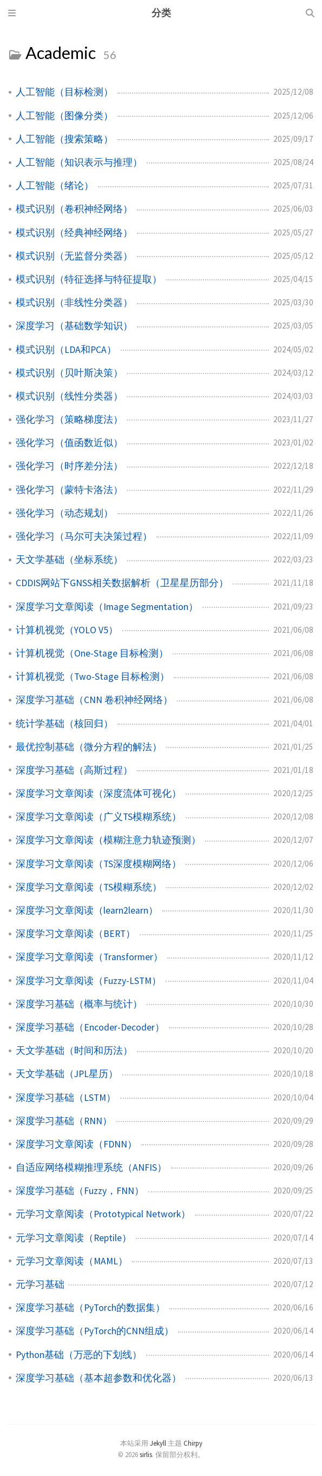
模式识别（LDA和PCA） (66, 350)
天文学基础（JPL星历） (67, 1074)
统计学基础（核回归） (64, 724)
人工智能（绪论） (55, 186)
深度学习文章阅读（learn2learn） (87, 910)
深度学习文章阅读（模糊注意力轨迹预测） (108, 840)
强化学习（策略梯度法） (69, 419)
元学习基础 (40, 1284)
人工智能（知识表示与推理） (79, 162)
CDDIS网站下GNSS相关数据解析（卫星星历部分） (122, 583)
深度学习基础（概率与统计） (79, 1004)
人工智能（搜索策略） (64, 139)
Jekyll (158, 1443)
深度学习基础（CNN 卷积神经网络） (94, 700)
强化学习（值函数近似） (69, 443)
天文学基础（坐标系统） (69, 560)
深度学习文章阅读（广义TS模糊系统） (98, 817)
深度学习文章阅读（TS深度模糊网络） (98, 864)
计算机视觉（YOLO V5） (67, 630)
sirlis (146, 1454)
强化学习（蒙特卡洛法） (69, 490)
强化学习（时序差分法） (69, 466)
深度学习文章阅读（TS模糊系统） (89, 887)
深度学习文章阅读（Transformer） (89, 957)
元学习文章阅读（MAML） (72, 1261)
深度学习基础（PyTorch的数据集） (90, 1308)
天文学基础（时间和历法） (74, 1051)
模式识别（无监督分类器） (74, 256)
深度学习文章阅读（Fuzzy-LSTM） (88, 981)
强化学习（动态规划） (64, 513)
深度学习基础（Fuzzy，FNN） (80, 1191)
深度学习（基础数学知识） (74, 326)
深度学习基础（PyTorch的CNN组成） (95, 1331)
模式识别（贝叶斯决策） (69, 373)
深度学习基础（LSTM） (66, 1098)
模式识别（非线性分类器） (74, 303)
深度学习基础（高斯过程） (74, 770)
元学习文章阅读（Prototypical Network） (103, 1214)
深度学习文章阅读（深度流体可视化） (98, 793)
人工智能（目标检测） (64, 92)
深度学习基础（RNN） (64, 1121)
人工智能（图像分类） (64, 116)
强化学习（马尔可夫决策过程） (84, 536)
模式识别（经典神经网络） (74, 233)
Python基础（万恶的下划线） (79, 1355)
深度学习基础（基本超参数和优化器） (98, 1378)
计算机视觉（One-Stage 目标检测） (92, 653)
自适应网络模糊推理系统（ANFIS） (91, 1167)
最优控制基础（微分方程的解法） (89, 747)
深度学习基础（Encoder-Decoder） (90, 1027)
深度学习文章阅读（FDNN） (76, 1144)
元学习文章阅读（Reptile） (74, 1238)
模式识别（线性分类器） (69, 396)
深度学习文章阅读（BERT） (75, 934)
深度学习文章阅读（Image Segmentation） (107, 607)
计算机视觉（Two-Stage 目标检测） (92, 677)
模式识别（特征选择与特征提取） (89, 279)
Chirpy (192, 1443)
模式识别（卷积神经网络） (74, 209)
